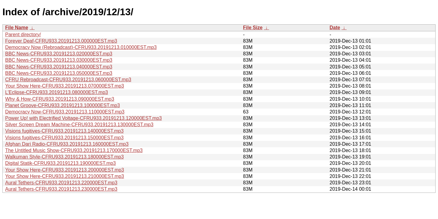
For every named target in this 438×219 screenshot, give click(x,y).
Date (334, 27)
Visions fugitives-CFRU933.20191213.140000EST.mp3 (64, 131)
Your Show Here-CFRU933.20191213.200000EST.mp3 (64, 169)
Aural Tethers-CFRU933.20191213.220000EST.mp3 (61, 182)
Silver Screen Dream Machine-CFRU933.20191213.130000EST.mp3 (79, 124)
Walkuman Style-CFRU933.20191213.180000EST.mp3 (64, 156)
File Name (16, 27)
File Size (252, 27)
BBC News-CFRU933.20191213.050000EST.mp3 (58, 73)
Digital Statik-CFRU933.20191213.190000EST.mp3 (60, 163)
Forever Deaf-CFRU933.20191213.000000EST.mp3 (61, 40)
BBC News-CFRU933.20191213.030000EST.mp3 (58, 60)
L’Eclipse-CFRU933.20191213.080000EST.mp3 (56, 92)
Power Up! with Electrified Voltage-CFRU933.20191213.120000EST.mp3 (83, 118)
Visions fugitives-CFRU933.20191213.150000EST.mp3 (64, 137)
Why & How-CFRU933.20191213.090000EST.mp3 (59, 99)
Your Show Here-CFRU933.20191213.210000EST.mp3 (64, 176)
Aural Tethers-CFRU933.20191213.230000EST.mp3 (61, 189)
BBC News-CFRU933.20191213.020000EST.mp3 (58, 53)
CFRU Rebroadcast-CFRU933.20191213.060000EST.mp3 (68, 79)
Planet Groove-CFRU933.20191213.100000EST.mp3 (62, 105)
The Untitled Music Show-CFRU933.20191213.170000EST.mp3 (74, 150)
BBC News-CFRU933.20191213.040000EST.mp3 (58, 66)
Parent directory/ (23, 34)
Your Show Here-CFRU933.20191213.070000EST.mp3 (64, 86)
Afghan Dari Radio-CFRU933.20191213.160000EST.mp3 (67, 144)
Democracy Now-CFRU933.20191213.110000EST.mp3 (64, 111)
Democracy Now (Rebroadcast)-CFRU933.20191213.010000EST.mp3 (81, 47)
